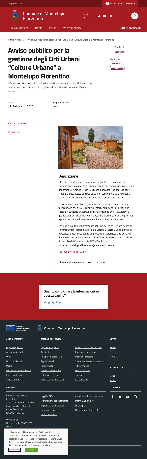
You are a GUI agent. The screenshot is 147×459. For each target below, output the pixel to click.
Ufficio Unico (12, 419)
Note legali (80, 405)
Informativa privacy (84, 400)
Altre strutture (13, 379)
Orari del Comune (49, 414)
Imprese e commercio (85, 352)
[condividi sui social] (117, 47)
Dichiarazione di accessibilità (88, 410)
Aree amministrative (16, 352)
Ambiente (45, 352)
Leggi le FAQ (47, 396)
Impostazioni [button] (14, 449)
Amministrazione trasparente (89, 396)
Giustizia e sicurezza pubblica (88, 347)
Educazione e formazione (52, 379)
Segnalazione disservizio (52, 405)
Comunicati (115, 352)
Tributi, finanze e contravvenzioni (83, 368)
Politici (9, 366)
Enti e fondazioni (14, 375)
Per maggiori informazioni (72, 252)
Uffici (8, 356)
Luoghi (113, 376)
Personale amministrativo (18, 370)
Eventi (113, 380)
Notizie (113, 347)
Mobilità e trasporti (84, 356)
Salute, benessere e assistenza (90, 361)
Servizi (52, 28)
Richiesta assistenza (50, 410)
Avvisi (112, 356)
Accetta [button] (31, 449)
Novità (38, 28)
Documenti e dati (14, 361)
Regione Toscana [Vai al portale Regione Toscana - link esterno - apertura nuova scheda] (16, 3)
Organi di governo (14, 347)
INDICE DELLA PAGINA (27, 123)
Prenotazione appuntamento (54, 400)
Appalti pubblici (48, 361)
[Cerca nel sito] (134, 15)
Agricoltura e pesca (50, 347)
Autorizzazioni (47, 366)
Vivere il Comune (72, 28)
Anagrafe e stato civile (51, 356)
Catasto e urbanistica (51, 370)
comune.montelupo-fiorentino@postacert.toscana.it (87, 245)
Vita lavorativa (82, 379)
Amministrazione (19, 28)
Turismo (78, 375)
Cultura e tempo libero (51, 375)
